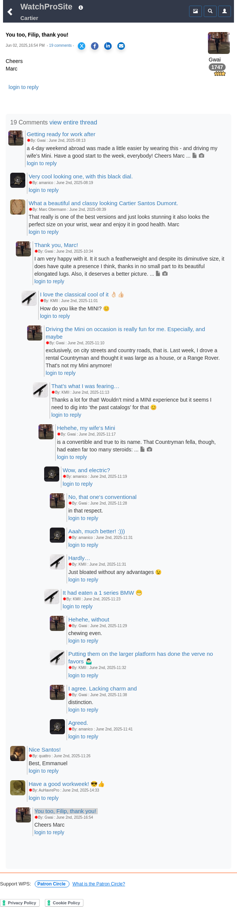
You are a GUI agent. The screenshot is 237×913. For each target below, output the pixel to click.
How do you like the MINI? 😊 (74, 308)
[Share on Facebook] (94, 46)
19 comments (60, 45)
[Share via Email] (121, 46)
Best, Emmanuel (48, 763)
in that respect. (85, 511)
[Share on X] (81, 46)
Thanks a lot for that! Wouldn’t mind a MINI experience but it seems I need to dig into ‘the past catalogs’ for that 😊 (131, 403)
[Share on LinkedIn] (108, 46)
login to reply (23, 87)
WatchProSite (46, 6)
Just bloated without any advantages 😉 (115, 572)
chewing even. (85, 633)
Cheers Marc (49, 825)
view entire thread (73, 122)
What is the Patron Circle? (98, 884)
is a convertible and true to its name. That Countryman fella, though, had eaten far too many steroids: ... (136, 446)
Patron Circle (52, 884)
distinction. (80, 702)
